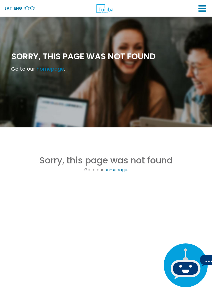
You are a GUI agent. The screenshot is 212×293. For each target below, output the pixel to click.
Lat (8, 8)
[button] (202, 8)
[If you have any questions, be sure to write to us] (184, 265)
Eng (18, 8)
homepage (50, 68)
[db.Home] (104, 8)
